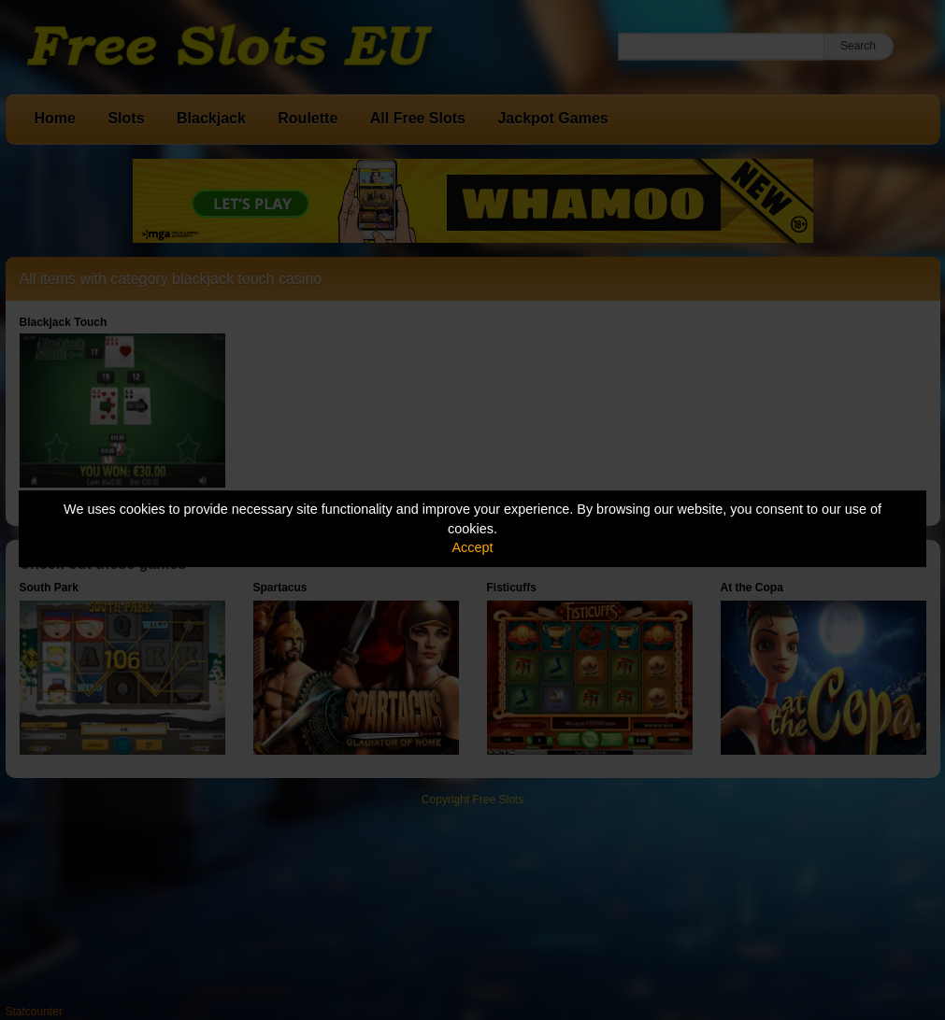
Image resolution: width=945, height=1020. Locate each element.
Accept (473, 547)
